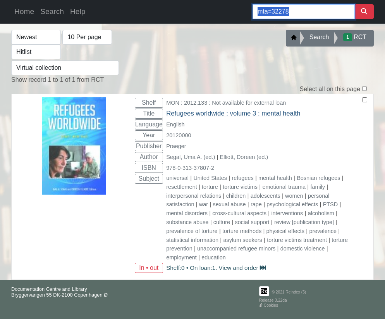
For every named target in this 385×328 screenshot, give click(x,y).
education (213, 257)
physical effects (285, 231)
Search (52, 11)
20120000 (178, 135)
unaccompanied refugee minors (236, 248)
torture (210, 187)
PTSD (330, 204)
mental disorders (187, 213)
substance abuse (187, 222)
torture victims (240, 187)
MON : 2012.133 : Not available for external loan (226, 103)
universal (177, 178)
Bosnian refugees (318, 178)
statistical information (192, 240)
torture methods (241, 231)
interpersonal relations (193, 196)
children (236, 196)
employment (181, 257)
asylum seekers (242, 240)
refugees (242, 178)
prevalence (323, 231)
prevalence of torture (191, 231)
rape (256, 204)
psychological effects (292, 204)
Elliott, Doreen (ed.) (244, 157)
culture (221, 222)
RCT (354, 37)
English (175, 124)
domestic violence (302, 248)
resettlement (181, 187)
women (294, 196)
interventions (287, 213)
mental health (275, 178)
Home (24, 11)
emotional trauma (284, 187)
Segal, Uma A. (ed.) (190, 157)
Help (77, 11)
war (203, 204)
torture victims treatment (297, 240)
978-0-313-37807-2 (190, 168)
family (317, 187)
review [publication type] (304, 222)
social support (252, 222)
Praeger (176, 146)
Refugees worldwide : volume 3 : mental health (233, 113)
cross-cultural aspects (239, 213)
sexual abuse (229, 204)
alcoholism (321, 213)
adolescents (265, 196)
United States (210, 178)
